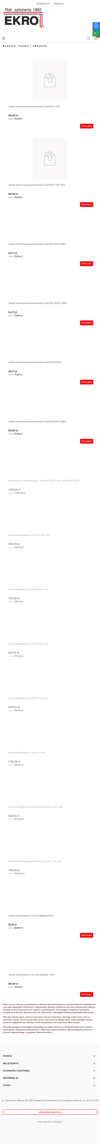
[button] (4, 38)
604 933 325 (92, 1100)
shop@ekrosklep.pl (71, 1100)
